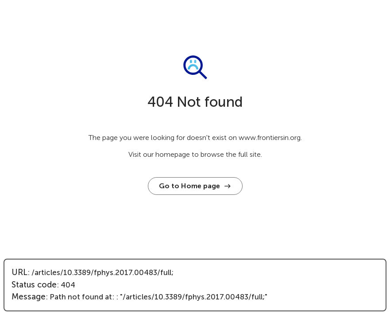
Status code (34, 285)
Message (29, 297)
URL (19, 272)
